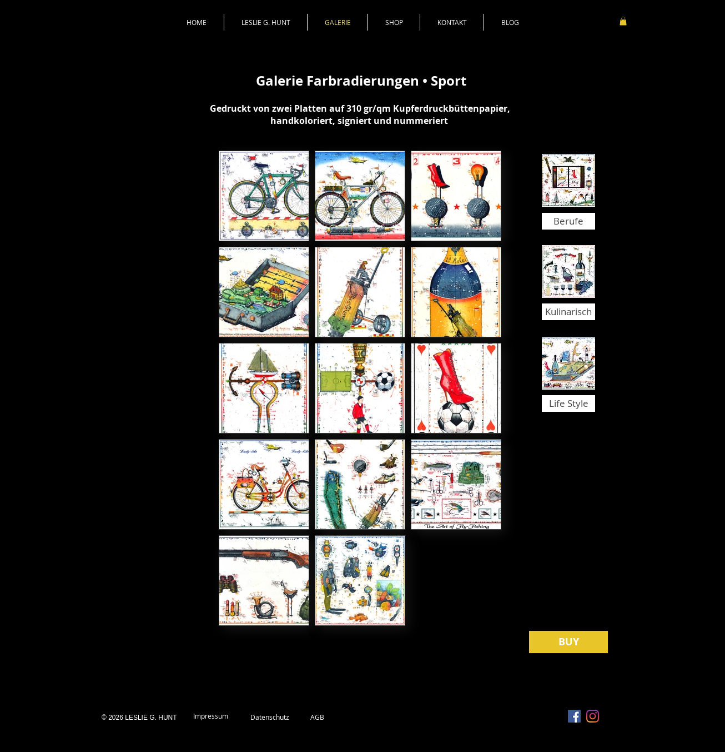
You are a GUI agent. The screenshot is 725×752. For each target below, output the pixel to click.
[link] (623, 21)
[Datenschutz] (270, 717)
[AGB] (317, 717)
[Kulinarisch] (568, 311)
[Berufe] (568, 221)
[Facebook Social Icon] (574, 716)
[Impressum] (211, 716)
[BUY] (568, 642)
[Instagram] (592, 716)
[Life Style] (568, 403)
